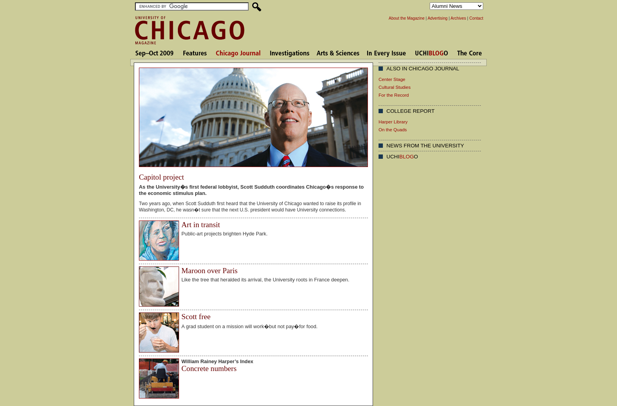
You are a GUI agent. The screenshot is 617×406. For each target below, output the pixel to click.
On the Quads (393, 129)
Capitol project (161, 177)
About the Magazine (407, 18)
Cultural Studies (395, 87)
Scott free (196, 316)
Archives (458, 18)
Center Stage (392, 79)
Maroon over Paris (209, 270)
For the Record (394, 95)
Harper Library (393, 121)
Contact (476, 18)
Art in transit (200, 224)
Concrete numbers (208, 368)
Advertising (438, 18)
